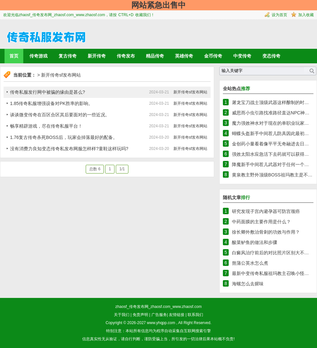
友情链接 (176, 314)
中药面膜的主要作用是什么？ (261, 221)
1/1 (122, 169)
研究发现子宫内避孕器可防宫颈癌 (266, 211)
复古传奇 (68, 55)
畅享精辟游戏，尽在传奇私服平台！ (46, 126)
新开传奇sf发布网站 (61, 75)
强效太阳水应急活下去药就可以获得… (270, 154)
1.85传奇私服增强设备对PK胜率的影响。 (51, 103)
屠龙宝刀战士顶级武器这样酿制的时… (270, 102)
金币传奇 (213, 55)
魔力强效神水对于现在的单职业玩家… (270, 123)
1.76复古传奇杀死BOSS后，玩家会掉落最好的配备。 (63, 137)
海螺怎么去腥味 (248, 283)
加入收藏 (306, 15)
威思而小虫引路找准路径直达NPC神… (271, 112)
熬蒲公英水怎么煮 (250, 263)
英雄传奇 (184, 55)
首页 (13, 55)
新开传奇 (97, 55)
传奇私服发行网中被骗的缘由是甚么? (47, 92)
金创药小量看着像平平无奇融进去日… (270, 143)
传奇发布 (126, 55)
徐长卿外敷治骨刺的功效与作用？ (266, 232)
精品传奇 (155, 55)
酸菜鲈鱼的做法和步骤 (254, 242)
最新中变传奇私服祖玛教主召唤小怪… (270, 273)
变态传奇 (271, 55)
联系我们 (195, 314)
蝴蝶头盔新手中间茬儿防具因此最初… (270, 133)
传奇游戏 (38, 55)
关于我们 (121, 314)
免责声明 (140, 314)
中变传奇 (242, 55)
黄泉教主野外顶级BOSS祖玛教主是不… (272, 174)
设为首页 (279, 15)
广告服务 (159, 314)
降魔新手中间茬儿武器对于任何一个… (270, 164)
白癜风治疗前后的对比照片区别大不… (270, 252)
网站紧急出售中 (158, 5)
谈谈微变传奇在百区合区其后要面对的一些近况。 (60, 114)
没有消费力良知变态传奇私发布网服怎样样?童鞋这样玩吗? (69, 148)
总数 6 (94, 169)
